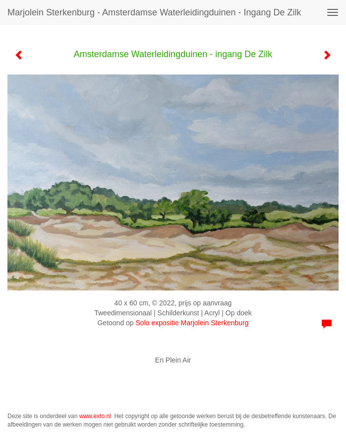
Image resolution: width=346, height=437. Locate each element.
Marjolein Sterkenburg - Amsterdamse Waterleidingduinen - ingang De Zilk (154, 12)
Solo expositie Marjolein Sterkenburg (192, 323)
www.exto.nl (95, 416)
